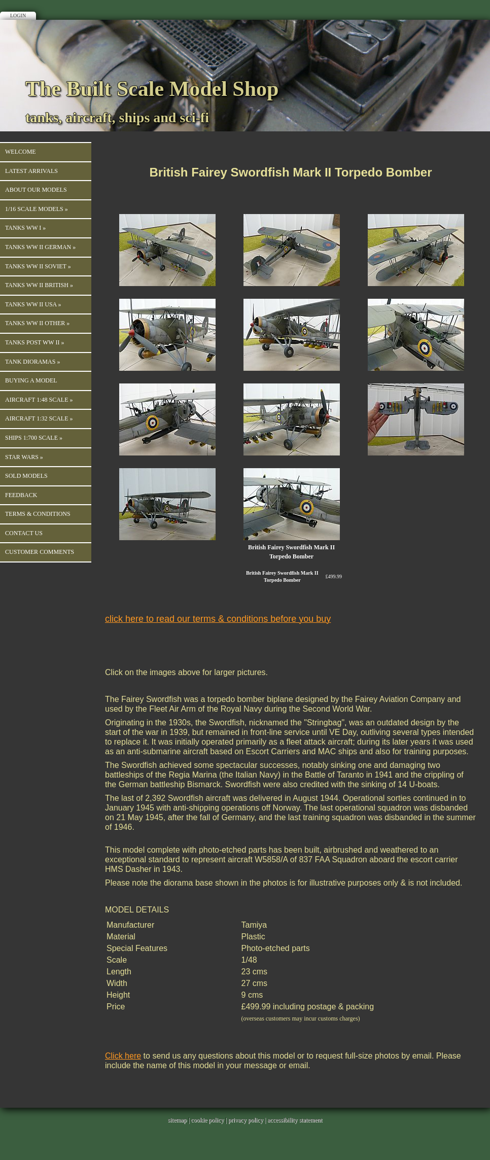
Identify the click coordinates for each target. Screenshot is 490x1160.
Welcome (20, 151)
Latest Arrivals (31, 170)
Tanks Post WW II (34, 342)
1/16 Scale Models (36, 209)
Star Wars (24, 457)
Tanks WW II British (39, 285)
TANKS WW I (25, 227)
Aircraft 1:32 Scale (39, 418)
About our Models (36, 189)
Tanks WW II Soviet (38, 266)
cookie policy (207, 1119)
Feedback (21, 495)
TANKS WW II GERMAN (40, 247)
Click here (123, 1055)
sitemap (177, 1119)
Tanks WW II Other (37, 323)
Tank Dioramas (32, 361)
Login (18, 15)
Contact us (24, 533)
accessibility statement (294, 1119)
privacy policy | (247, 1119)
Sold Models (26, 475)
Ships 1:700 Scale (33, 437)
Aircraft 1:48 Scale (39, 399)
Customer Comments (39, 551)
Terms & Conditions (38, 513)
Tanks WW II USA (33, 304)
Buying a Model (31, 380)
